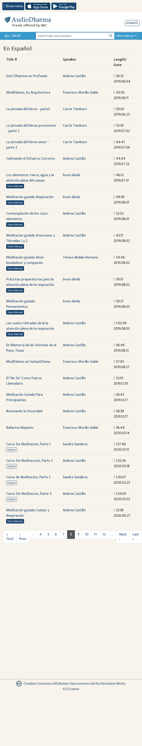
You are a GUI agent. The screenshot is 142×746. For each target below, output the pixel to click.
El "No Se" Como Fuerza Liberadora (24, 381)
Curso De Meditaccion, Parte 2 (29, 461)
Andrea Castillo (74, 76)
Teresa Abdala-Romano (80, 257)
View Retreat (15, 186)
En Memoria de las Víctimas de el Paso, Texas (31, 348)
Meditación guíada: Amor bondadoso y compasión (25, 260)
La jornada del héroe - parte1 (28, 109)
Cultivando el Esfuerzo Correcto (30, 159)
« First (10, 536)
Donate (132, 23)
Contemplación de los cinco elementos (27, 216)
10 (86, 534)
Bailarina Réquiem (19, 428)
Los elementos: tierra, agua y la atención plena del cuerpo (30, 178)
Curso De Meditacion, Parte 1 (28, 444)
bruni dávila (71, 175)
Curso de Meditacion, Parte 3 (28, 477)
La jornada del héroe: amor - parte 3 (27, 145)
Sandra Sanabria (75, 444)
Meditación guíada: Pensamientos (20, 304)
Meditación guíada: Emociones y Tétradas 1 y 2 (30, 238)
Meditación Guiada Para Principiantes (24, 397)
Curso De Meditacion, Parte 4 (29, 494)
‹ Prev (22, 536)
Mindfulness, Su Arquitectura (28, 93)
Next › (123, 536)
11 (95, 534)
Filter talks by (124, 35)
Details (11, 450)
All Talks (13, 36)
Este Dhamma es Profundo (26, 76)
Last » (135, 536)
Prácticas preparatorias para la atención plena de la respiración (30, 282)
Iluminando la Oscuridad (24, 411)
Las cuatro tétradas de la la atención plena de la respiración (30, 326)
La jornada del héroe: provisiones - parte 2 (31, 128)
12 (104, 534)
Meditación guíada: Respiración (30, 197)
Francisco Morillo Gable (80, 93)
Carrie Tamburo (75, 109)
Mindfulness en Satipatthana (28, 362)
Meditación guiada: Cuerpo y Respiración (27, 513)
